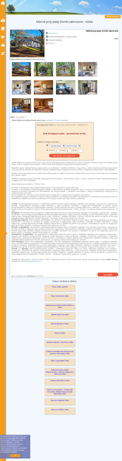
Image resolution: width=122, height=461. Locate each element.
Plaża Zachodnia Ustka (60, 296)
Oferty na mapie (112, 16)
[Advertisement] (64, 441)
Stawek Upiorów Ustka (60, 314)
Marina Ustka (60, 333)
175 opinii (57, 120)
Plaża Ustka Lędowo (60, 287)
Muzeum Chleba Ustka (60, 409)
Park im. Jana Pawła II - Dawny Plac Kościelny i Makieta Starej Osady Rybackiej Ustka (60, 392)
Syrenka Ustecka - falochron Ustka (60, 342)
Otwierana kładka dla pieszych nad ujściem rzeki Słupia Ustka (59, 352)
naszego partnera (34, 261)
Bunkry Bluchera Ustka (60, 324)
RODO (14, 452)
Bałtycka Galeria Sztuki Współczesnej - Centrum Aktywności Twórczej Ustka (60, 372)
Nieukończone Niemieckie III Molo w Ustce (60, 306)
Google (12, 438)
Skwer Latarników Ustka (60, 361)
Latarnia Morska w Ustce (59, 380)
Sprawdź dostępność (108, 274)
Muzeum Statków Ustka (60, 400)
